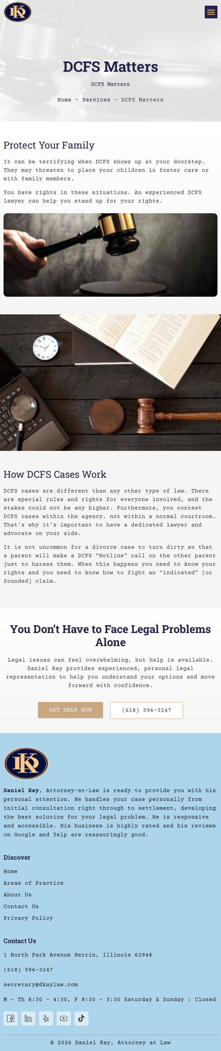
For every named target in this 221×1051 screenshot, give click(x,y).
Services (96, 100)
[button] (211, 12)
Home (64, 100)
